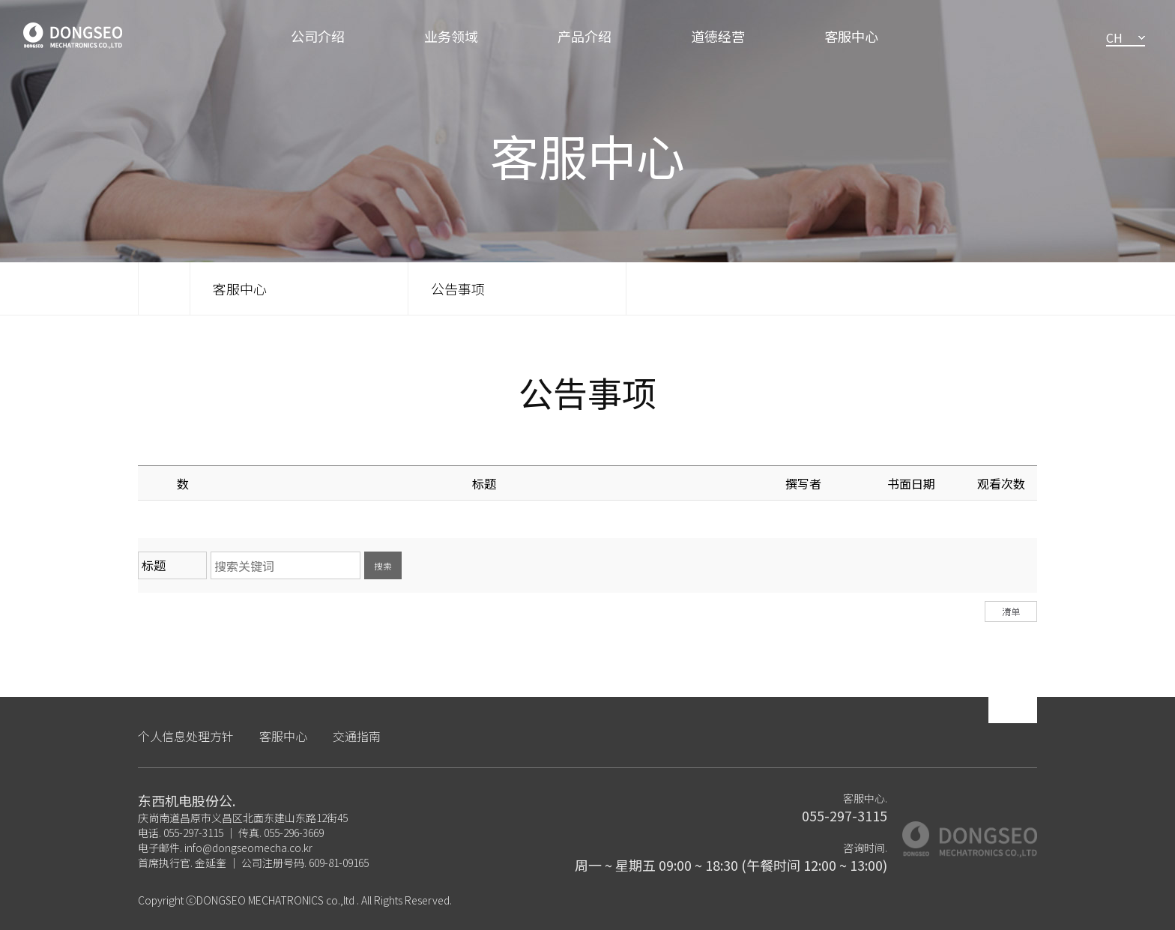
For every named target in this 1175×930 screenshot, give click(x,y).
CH (1114, 37)
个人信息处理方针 (186, 736)
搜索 (383, 565)
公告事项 (458, 288)
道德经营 (718, 36)
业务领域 (451, 36)
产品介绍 (584, 36)
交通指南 (357, 736)
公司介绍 (318, 36)
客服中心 (851, 36)
